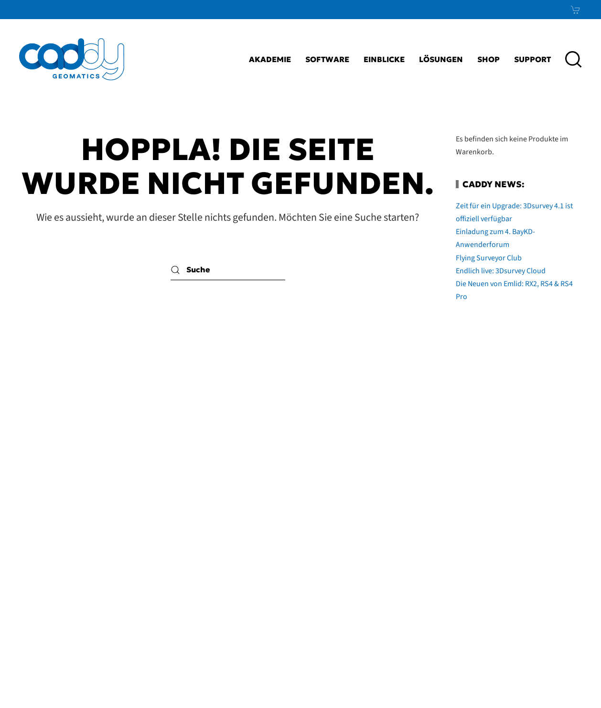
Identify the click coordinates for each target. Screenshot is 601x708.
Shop (488, 59)
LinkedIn (534, 551)
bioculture (563, 682)
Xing (557, 574)
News (552, 598)
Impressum (327, 551)
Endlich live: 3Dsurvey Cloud (501, 271)
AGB (367, 574)
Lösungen (441, 59)
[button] (573, 59)
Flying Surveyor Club (489, 258)
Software (327, 59)
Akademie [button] (270, 59)
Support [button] (532, 59)
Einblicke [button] (384, 59)
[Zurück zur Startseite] (71, 59)
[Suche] (228, 269)
